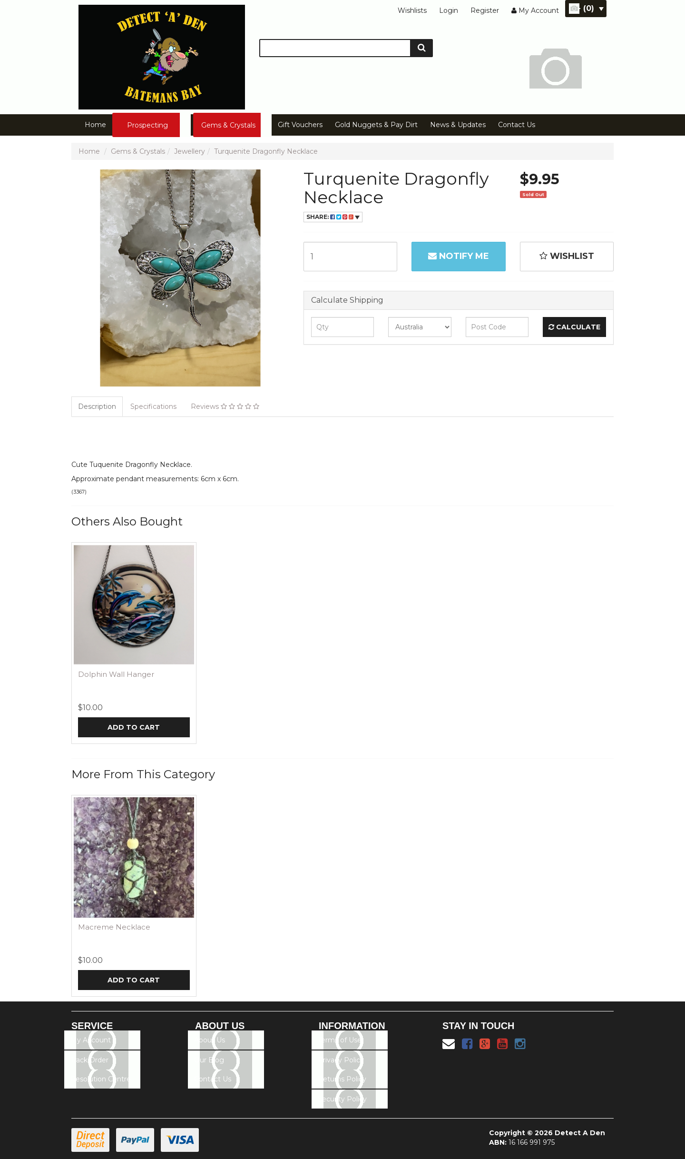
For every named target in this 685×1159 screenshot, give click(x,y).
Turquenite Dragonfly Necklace (266, 151)
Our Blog (209, 1060)
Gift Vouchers (300, 124)
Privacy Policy (341, 1060)
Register (484, 10)
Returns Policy (342, 1079)
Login (448, 10)
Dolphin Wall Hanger (116, 674)
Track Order (89, 1060)
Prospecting (147, 125)
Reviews (225, 406)
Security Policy (342, 1099)
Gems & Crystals (228, 125)
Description (97, 406)
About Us (209, 1040)
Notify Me (458, 256)
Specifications (153, 406)
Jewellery (189, 151)
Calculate (574, 327)
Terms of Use (340, 1040)
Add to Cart (134, 727)
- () (590, 8)
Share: (333, 216)
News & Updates (458, 124)
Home (95, 124)
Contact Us (516, 124)
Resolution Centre (100, 1079)
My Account (90, 1040)
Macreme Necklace (114, 926)
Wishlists (412, 10)
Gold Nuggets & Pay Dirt (376, 124)
